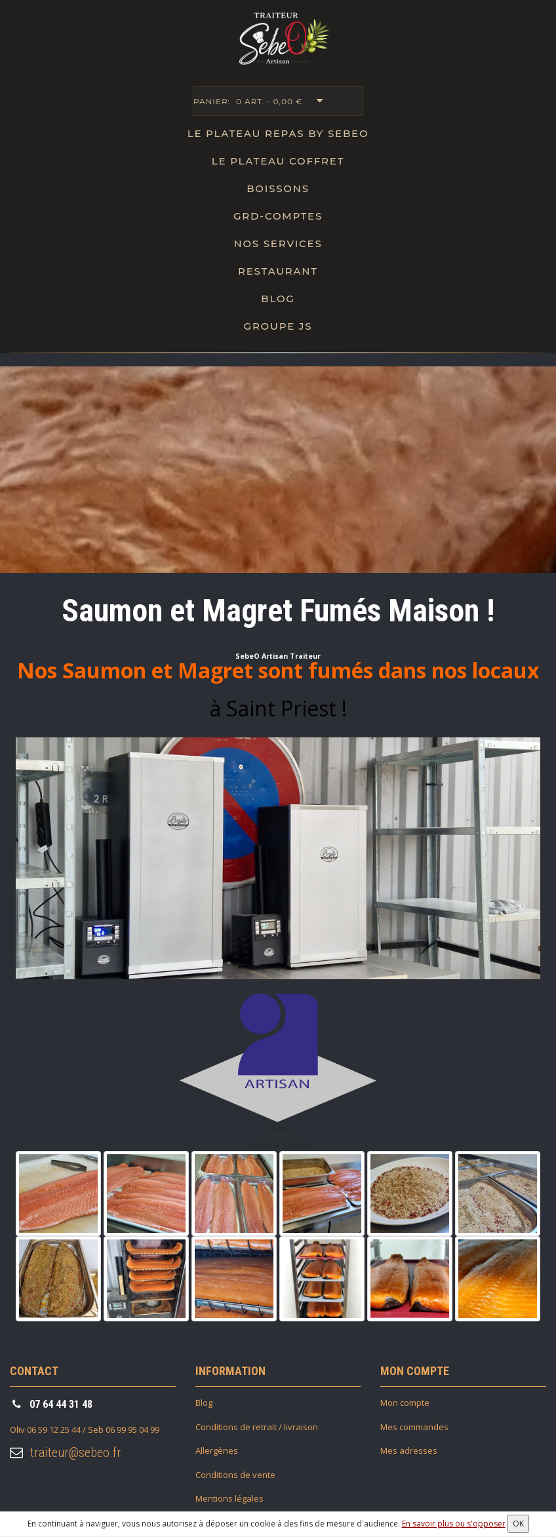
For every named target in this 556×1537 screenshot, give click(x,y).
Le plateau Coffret (278, 161)
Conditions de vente (235, 1475)
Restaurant (278, 271)
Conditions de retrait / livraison (256, 1427)
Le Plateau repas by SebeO (278, 133)
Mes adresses (408, 1450)
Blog (277, 298)
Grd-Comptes (278, 216)
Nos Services (277, 243)
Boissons (278, 188)
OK (518, 1523)
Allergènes (216, 1450)
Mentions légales (229, 1498)
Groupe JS (278, 326)
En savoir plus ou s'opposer (454, 1523)
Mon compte (404, 1403)
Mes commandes (414, 1427)
